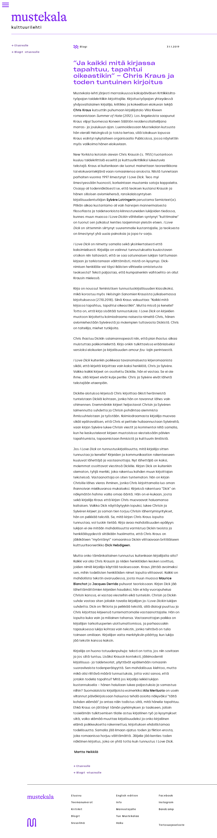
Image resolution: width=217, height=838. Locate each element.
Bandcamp (166, 809)
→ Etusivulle (20, 45)
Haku (119, 823)
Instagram (166, 802)
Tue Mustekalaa (127, 816)
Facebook (166, 795)
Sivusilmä (78, 823)
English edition (127, 795)
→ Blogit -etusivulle (25, 52)
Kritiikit (76, 809)
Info (119, 802)
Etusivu (76, 795)
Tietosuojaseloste (172, 825)
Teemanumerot (82, 802)
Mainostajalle (126, 809)
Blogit (75, 816)
